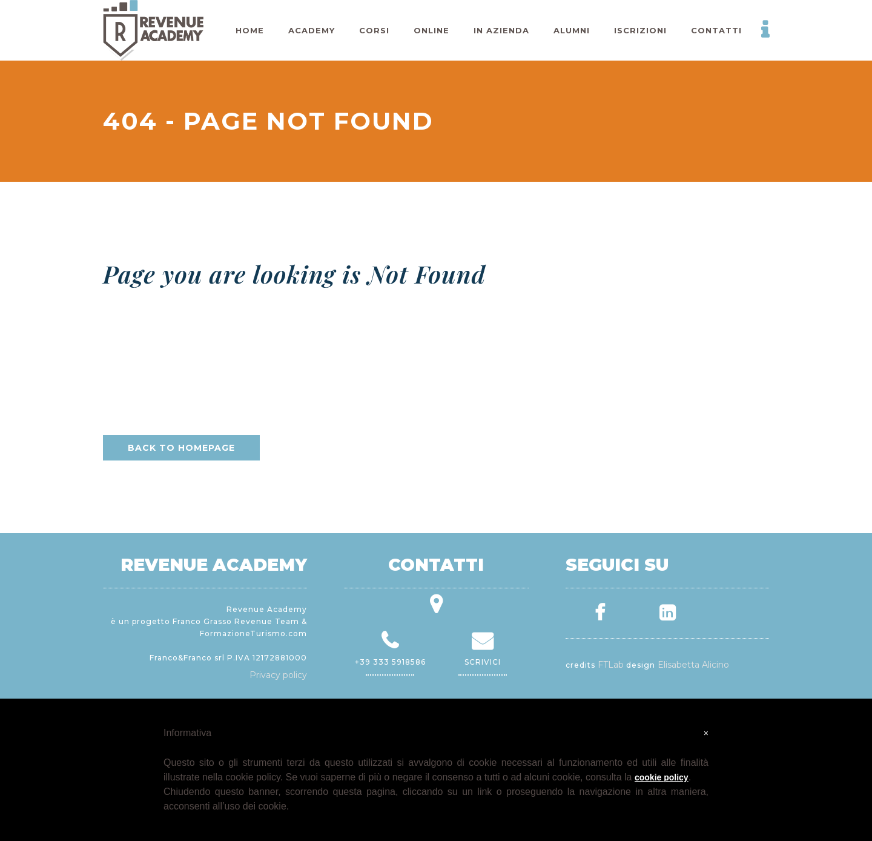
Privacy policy (278, 675)
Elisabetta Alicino (693, 664)
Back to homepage (181, 447)
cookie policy (662, 777)
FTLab (611, 664)
